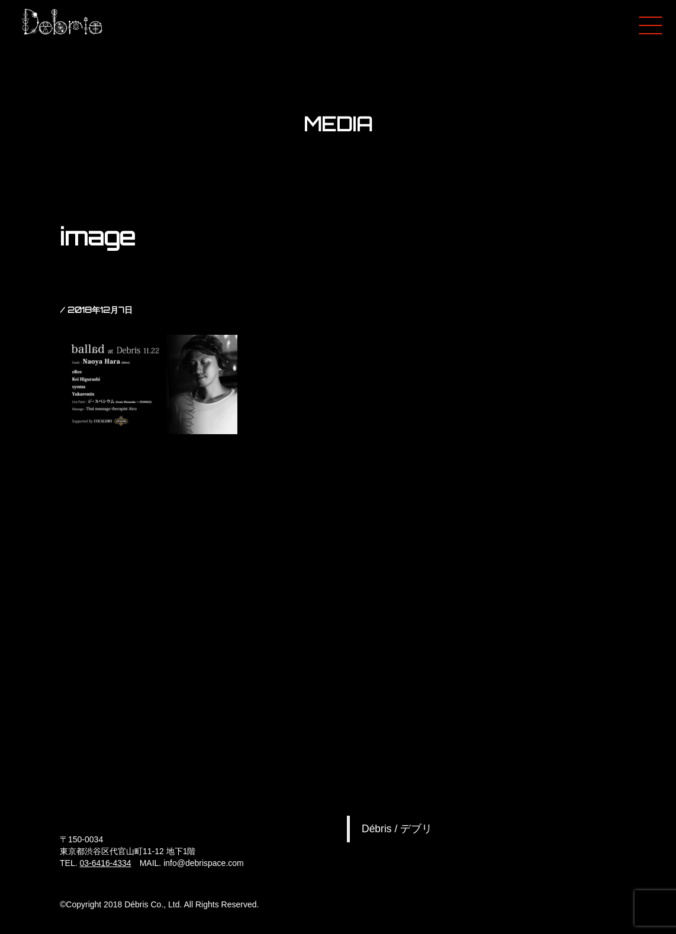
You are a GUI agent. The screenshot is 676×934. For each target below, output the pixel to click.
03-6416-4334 (105, 863)
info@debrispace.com (203, 863)
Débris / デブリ (397, 829)
